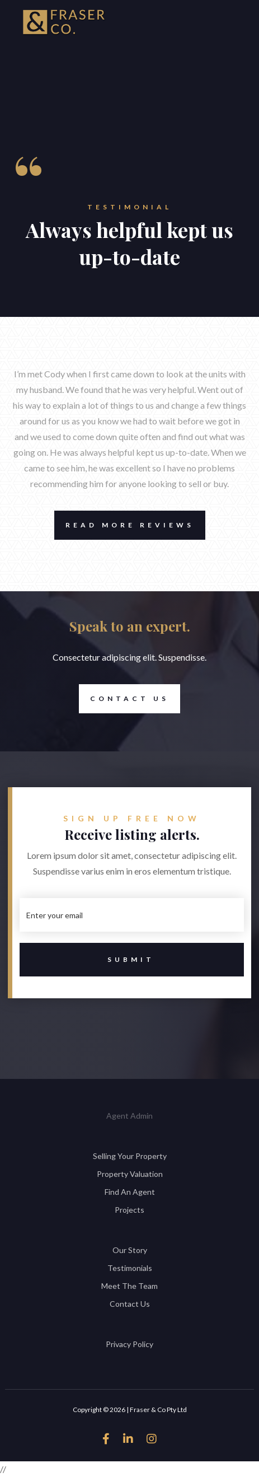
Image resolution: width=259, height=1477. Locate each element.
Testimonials (129, 1268)
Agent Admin (129, 1115)
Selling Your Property (130, 1156)
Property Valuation (130, 1174)
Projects (129, 1209)
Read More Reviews (124, 525)
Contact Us (124, 698)
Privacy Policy (129, 1344)
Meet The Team (129, 1286)
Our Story (129, 1250)
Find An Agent (130, 1191)
